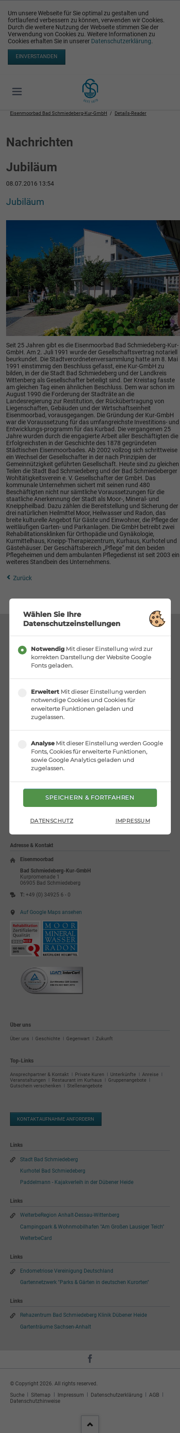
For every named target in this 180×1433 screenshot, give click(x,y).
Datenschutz (51, 820)
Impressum (132, 820)
